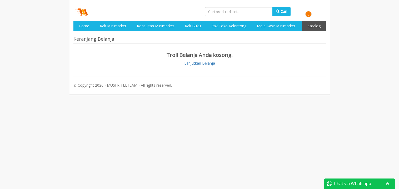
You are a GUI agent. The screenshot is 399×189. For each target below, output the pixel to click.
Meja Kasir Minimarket (276, 25)
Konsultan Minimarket (155, 25)
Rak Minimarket (113, 25)
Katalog (314, 25)
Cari (281, 11)
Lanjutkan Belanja (199, 63)
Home (84, 25)
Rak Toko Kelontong (228, 25)
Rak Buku (193, 25)
